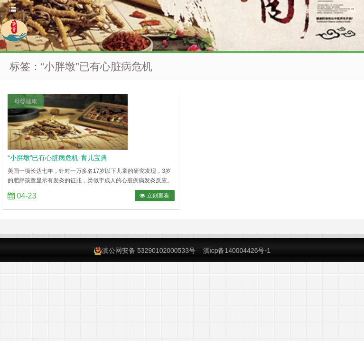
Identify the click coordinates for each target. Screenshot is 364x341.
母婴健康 (25, 101)
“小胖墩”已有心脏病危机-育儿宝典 (57, 158)
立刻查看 (154, 195)
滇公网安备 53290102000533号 (149, 250)
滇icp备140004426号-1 (237, 250)
